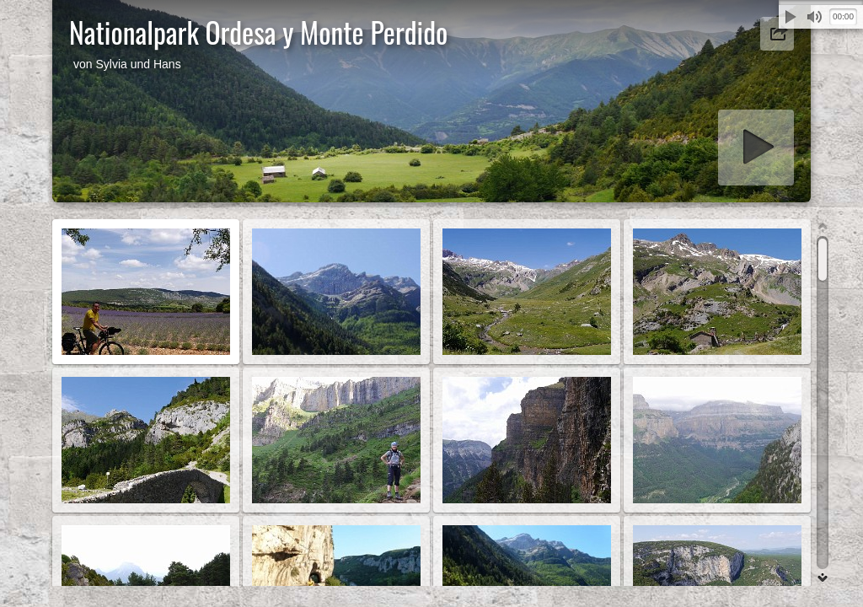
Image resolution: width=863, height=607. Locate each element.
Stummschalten (814, 17)
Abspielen (790, 17)
